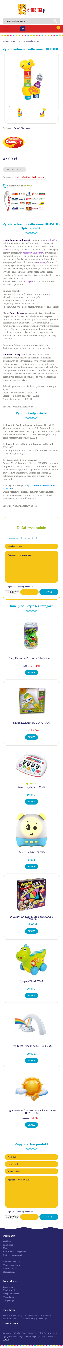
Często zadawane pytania (14, 1251)
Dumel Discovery (33, 41)
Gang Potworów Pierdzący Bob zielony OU (31, 658)
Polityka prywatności (12, 1255)
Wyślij (49, 592)
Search (56, 21)
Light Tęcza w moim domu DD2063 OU (31, 1045)
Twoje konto (8, 1297)
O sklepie (7, 1241)
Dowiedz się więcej (10, 1323)
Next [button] (59, 112)
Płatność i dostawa (11, 1261)
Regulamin (8, 1244)
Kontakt (6, 1248)
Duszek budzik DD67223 (31, 852)
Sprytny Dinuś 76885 (31, 981)
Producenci (18, 41)
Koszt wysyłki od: (21, 185)
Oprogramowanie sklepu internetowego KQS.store (24, 1336)
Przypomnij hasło (11, 1293)
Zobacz (31, 672)
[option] (31, 79)
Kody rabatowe (9, 1268)
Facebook (22, 28)
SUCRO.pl (7, 1340)
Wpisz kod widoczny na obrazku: (21, 586)
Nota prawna (9, 1272)
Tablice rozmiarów (11, 1265)
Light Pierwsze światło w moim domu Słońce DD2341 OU (31, 1112)
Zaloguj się (8, 1287)
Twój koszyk (8, 1300)
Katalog (6, 41)
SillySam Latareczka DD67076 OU (31, 722)
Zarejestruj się (9, 1290)
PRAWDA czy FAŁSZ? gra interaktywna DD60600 (31, 918)
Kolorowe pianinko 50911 (31, 787)
